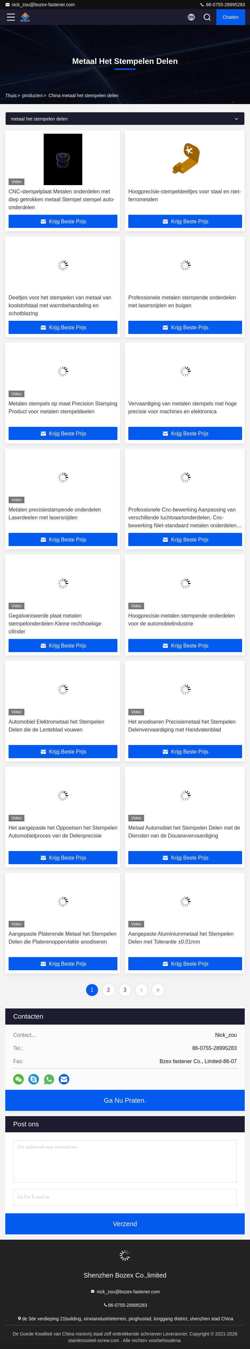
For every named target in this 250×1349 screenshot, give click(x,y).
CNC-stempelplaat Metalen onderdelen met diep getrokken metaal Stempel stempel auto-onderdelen (62, 199)
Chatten (231, 17)
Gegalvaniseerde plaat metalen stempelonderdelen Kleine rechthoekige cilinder (55, 623)
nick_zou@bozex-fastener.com (40, 4)
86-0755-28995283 (222, 4)
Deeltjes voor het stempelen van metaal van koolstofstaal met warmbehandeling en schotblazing (60, 305)
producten (32, 95)
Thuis (10, 95)
